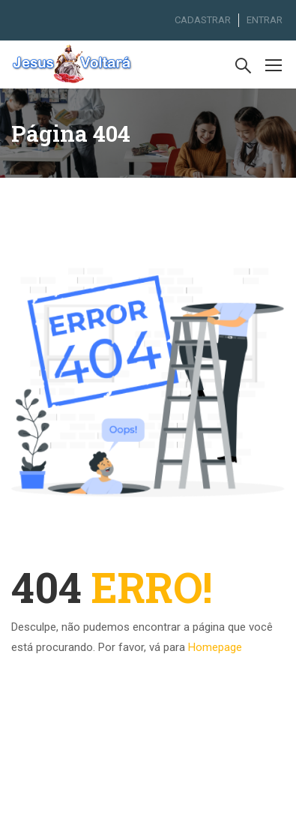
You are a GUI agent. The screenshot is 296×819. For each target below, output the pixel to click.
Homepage (215, 647)
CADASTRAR (203, 20)
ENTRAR (265, 20)
